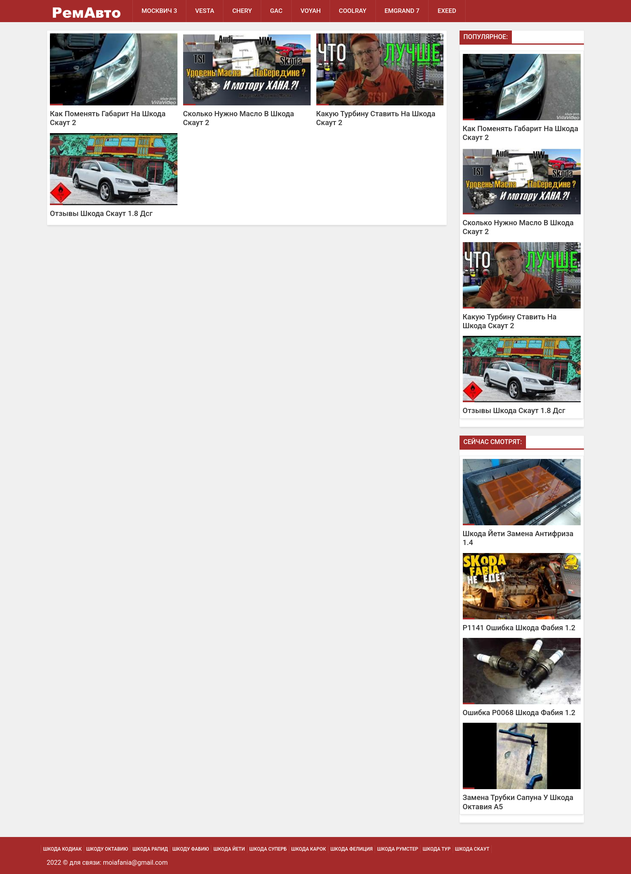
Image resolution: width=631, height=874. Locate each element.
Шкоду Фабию (190, 849)
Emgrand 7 (402, 10)
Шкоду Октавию (107, 849)
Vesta (204, 10)
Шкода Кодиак (62, 849)
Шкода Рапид (150, 849)
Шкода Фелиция (351, 849)
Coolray (353, 10)
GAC (276, 10)
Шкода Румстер (397, 849)
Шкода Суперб (268, 849)
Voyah (311, 10)
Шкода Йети (229, 849)
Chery (242, 10)
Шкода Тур (436, 849)
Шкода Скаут (472, 849)
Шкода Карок (308, 849)
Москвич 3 (159, 10)
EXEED (446, 10)
